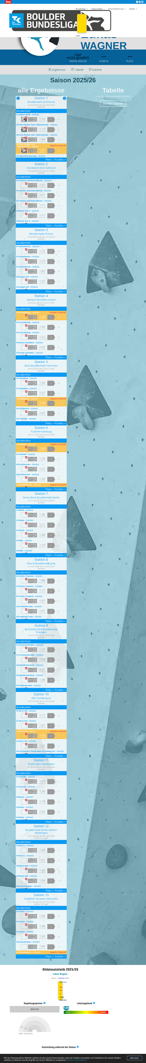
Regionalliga (96, 9)
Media (132, 9)
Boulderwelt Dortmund (41, 102)
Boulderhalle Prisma (41, 233)
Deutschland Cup (115, 9)
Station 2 (41, 164)
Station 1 (41, 98)
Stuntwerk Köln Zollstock (41, 167)
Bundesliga (81, 9)
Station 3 (41, 230)
